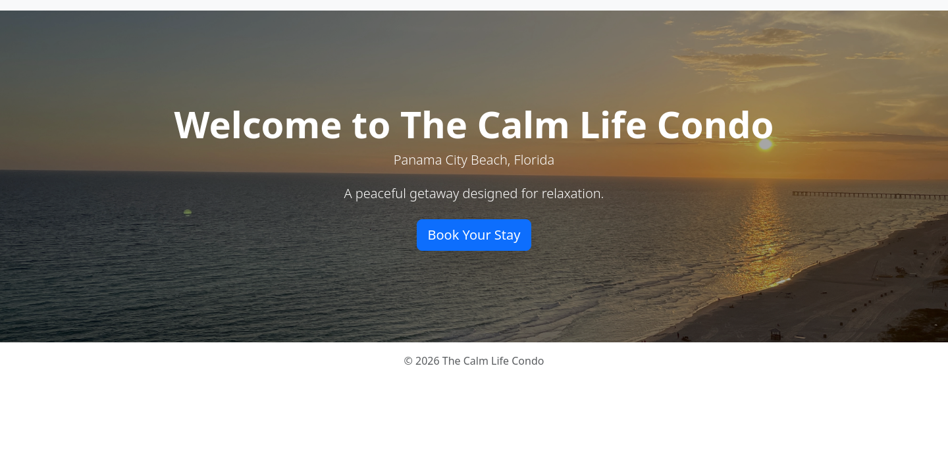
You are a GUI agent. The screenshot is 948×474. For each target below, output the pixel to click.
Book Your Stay (474, 235)
